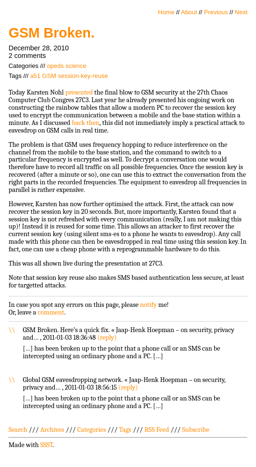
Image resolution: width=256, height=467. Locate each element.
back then (85, 123)
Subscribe (195, 430)
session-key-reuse (83, 75)
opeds (55, 65)
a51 (35, 75)
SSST (46, 445)
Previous (216, 12)
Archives (52, 430)
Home (166, 12)
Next (241, 12)
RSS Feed (157, 430)
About (189, 12)
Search (18, 430)
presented (79, 92)
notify (148, 305)
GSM (49, 75)
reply (107, 338)
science (76, 65)
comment (51, 312)
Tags (125, 430)
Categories (91, 430)
